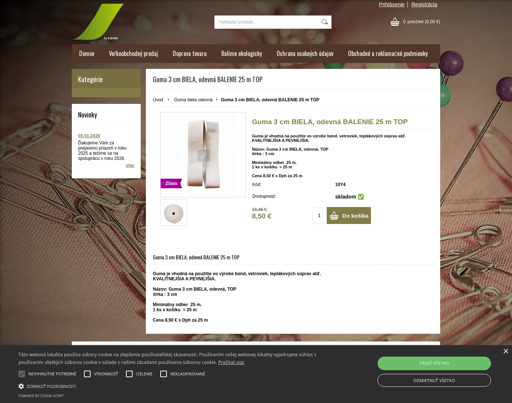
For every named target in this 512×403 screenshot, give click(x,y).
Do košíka (356, 216)
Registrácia (424, 4)
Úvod (158, 99)
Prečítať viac (231, 362)
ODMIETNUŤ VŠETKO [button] (434, 380)
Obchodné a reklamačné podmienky (388, 53)
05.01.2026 (89, 136)
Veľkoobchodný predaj (133, 53)
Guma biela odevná (193, 99)
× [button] (505, 351)
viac (130, 165)
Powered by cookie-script (41, 395)
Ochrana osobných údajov (305, 53)
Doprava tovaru (190, 53)
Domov (86, 53)
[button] (172, 385)
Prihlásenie (391, 4)
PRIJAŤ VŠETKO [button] (434, 363)
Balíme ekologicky (241, 53)
